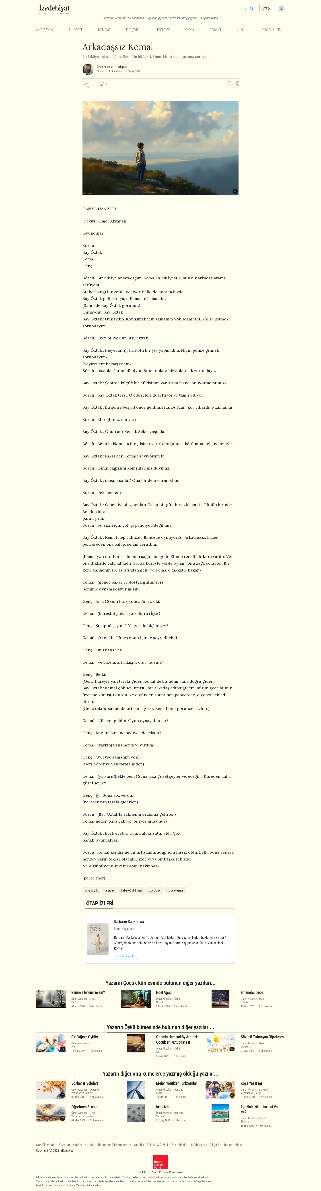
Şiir (240, 30)
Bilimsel (75, 30)
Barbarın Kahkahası (129, 921)
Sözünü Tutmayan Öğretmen (262, 1037)
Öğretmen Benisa (84, 1107)
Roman (215, 30)
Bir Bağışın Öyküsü (85, 1037)
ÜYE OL (266, 8)
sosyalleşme (175, 890)
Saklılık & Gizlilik (158, 1145)
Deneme (104, 30)
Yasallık (139, 1145)
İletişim (90, 1145)
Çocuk (100, 71)
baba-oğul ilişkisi (131, 890)
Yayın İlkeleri (179, 1145)
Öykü (189, 30)
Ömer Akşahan (105, 67)
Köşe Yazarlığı (251, 1083)
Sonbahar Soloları (84, 1083)
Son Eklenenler (46, 1145)
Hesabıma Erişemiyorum (114, 1145)
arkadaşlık (91, 890)
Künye (239, 1145)
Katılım (77, 1145)
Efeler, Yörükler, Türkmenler (176, 1083)
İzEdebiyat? (199, 1145)
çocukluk (154, 890)
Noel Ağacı (164, 992)
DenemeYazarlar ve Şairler (85, 1091)
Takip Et (121, 67)
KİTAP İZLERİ (271, 30)
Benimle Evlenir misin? (88, 992)
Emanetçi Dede (252, 992)
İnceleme (162, 30)
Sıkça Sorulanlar (221, 1145)
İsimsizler (163, 1107)
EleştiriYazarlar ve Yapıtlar (84, 1114)
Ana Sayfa (44, 30)
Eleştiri (132, 30)
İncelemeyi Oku (125, 956)
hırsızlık (109, 890)
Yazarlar (64, 1145)
